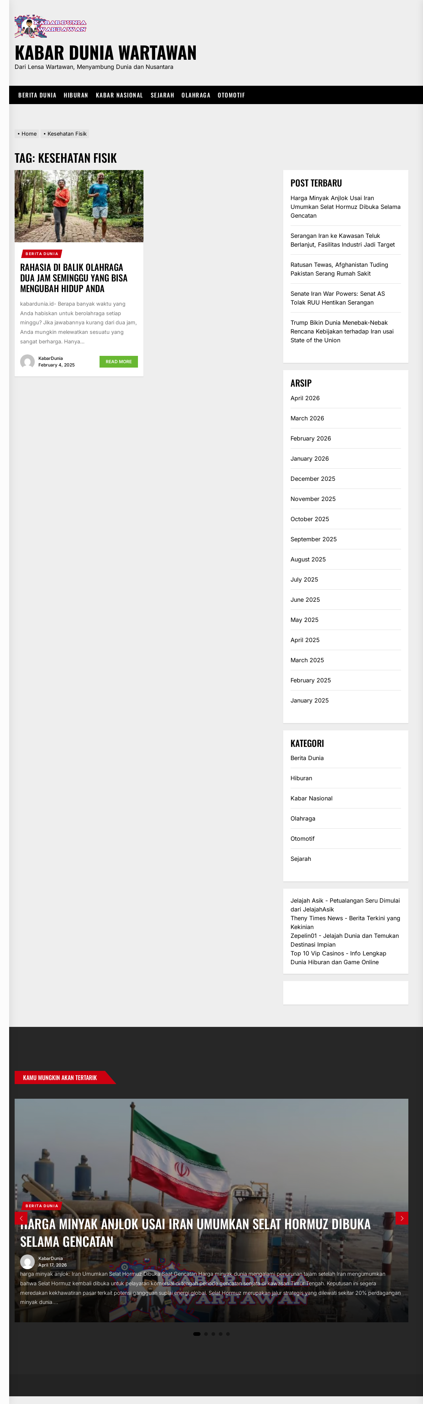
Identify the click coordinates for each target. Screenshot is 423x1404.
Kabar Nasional (119, 95)
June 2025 (305, 599)
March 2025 (307, 660)
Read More (119, 361)
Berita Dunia (37, 95)
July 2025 (304, 579)
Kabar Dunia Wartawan (106, 51)
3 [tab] (213, 1341)
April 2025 (305, 640)
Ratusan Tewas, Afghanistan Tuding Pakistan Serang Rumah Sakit (339, 269)
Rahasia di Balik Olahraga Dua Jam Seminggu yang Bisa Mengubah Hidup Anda (74, 277)
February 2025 (311, 680)
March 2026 (307, 418)
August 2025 (308, 559)
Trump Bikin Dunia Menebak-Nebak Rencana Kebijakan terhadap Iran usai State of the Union (342, 331)
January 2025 (310, 700)
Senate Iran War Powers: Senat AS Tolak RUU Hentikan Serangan (338, 298)
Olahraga (195, 95)
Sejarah (163, 95)
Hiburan (76, 95)
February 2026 (311, 438)
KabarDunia (50, 358)
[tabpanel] (211, 1214)
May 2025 (305, 619)
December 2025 (313, 478)
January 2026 (310, 458)
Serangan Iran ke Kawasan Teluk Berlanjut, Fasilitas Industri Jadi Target (343, 240)
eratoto (300, 992)
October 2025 (310, 519)
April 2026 (305, 398)
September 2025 (314, 539)
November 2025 (313, 498)
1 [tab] (197, 1342)
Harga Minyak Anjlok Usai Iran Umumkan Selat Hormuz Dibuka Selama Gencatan (346, 206)
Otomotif (231, 95)
